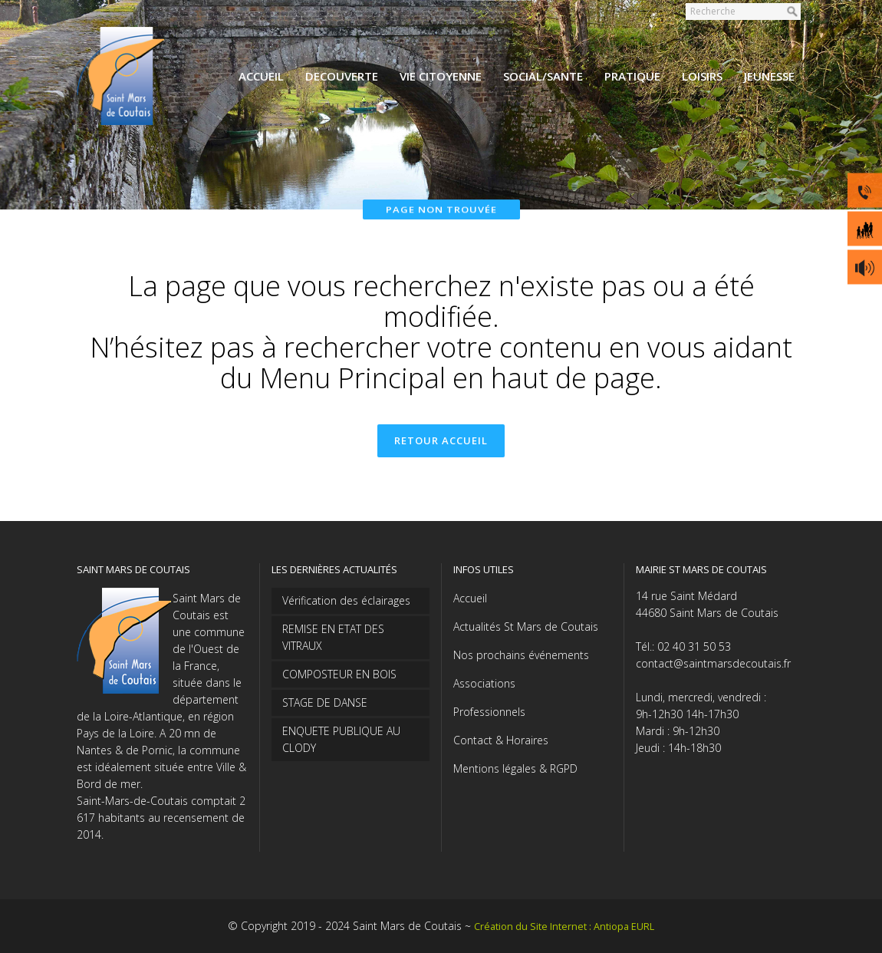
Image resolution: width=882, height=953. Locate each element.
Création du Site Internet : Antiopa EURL (564, 926)
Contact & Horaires (500, 740)
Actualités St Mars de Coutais (525, 626)
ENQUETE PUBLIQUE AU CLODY (341, 739)
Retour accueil (441, 440)
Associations (484, 683)
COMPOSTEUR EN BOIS (339, 674)
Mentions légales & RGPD (515, 768)
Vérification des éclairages (346, 600)
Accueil (470, 598)
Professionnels (489, 711)
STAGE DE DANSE (324, 702)
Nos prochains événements (521, 655)
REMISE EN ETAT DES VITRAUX (333, 637)
